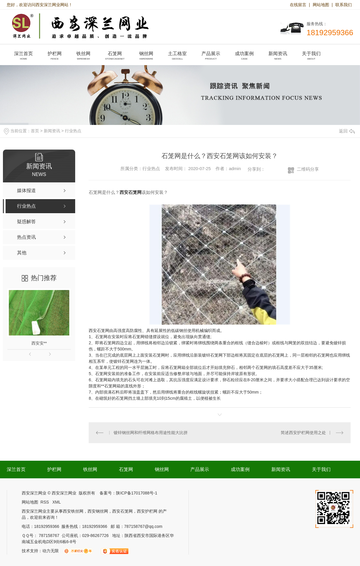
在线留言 (298, 4)
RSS (45, 502)
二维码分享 (308, 169)
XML (56, 502)
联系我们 (343, 4)
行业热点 (73, 130)
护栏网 (54, 469)
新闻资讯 (52, 130)
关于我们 (321, 469)
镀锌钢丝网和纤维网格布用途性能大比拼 (151, 432)
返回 (347, 130)
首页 (35, 130)
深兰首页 (16, 469)
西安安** (39, 343)
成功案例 (240, 469)
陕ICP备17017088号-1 (136, 493)
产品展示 (199, 469)
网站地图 (321, 4)
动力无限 (50, 550)
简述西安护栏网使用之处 (303, 432)
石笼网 (109, 342)
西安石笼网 (131, 192)
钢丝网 (162, 469)
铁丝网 (90, 469)
